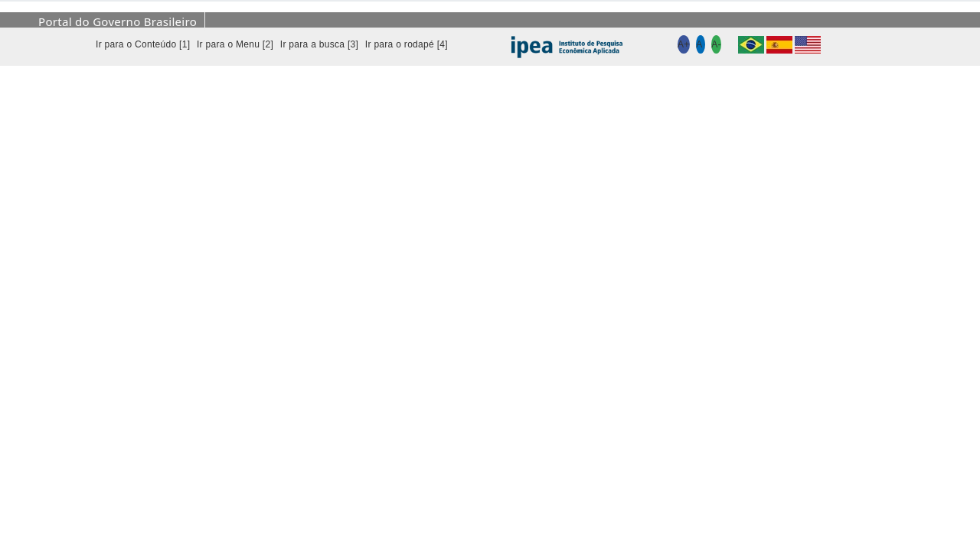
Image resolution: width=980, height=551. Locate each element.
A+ (684, 44)
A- (716, 44)
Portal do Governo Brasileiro (117, 21)
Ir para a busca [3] (319, 44)
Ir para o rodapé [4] (406, 44)
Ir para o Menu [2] (235, 44)
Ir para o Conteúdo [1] (143, 44)
